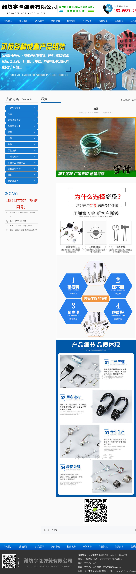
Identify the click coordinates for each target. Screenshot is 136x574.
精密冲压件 (13, 181)
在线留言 (119, 21)
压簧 (10, 114)
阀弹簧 (54, 530)
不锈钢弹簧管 (14, 108)
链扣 (10, 175)
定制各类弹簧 (14, 120)
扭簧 (10, 132)
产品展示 (39, 21)
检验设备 (71, 21)
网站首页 (7, 21)
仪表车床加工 (14, 126)
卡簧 (10, 138)
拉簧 (10, 144)
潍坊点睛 (123, 555)
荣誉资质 (103, 21)
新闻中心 (55, 21)
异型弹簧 (12, 150)
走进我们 (23, 21)
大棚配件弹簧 (14, 169)
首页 (134, 100)
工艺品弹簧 (13, 156)
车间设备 (87, 21)
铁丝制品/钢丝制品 (16, 163)
